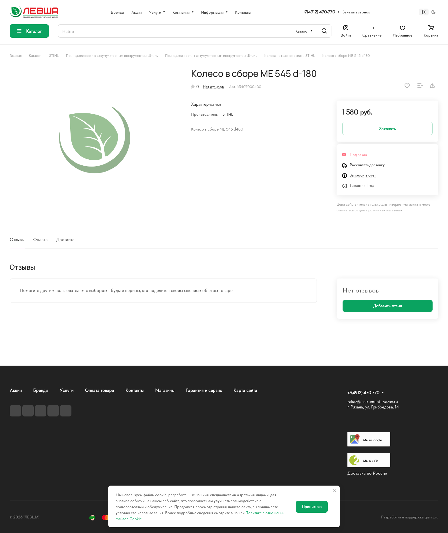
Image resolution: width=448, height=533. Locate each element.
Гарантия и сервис (204, 390)
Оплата (40, 239)
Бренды (40, 390)
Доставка (65, 239)
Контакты (134, 390)
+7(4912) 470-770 (319, 12)
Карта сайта (245, 390)
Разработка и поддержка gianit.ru (409, 517)
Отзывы (17, 239)
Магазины (165, 390)
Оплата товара (99, 390)
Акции (16, 390)
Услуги (66, 390)
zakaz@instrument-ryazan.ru (372, 401)
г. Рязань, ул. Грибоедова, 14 (373, 407)
